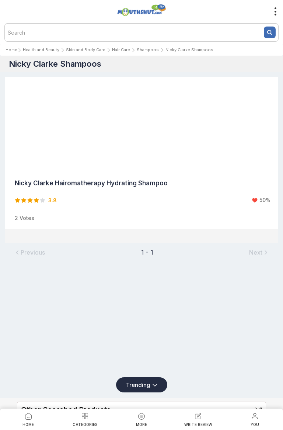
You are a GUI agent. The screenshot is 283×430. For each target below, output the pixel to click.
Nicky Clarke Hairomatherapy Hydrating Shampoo (91, 183)
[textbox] (141, 32)
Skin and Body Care (85, 49)
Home (11, 49)
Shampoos (148, 49)
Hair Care (121, 49)
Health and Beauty (41, 49)
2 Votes (24, 218)
